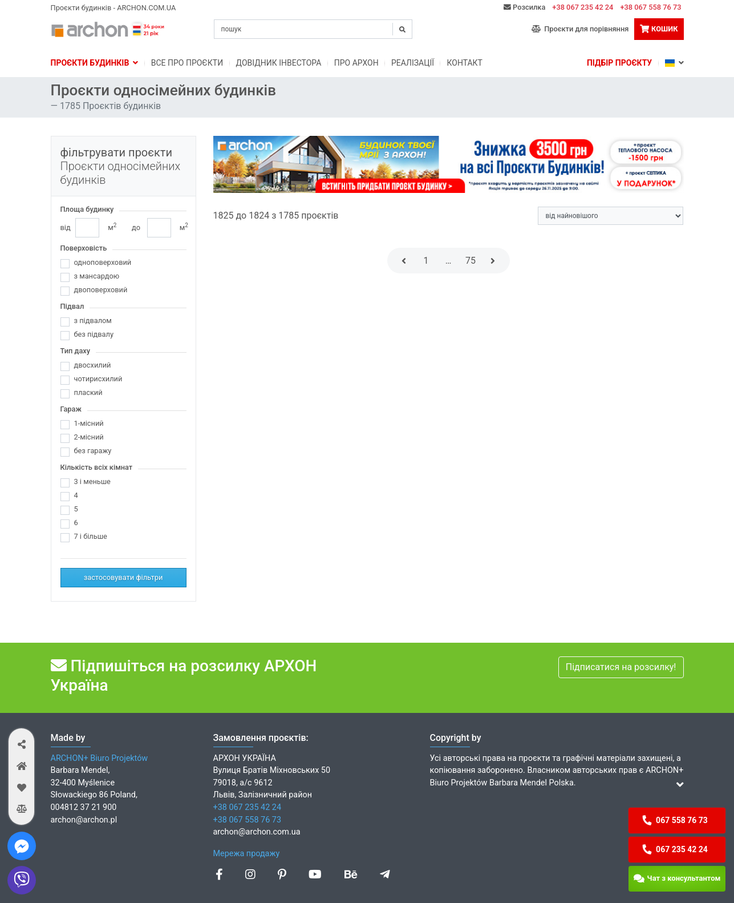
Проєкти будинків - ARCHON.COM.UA (113, 7)
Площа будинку (87, 209)
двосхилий (92, 365)
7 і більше (90, 536)
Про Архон (356, 62)
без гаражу (93, 450)
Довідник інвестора (279, 62)
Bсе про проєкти (187, 62)
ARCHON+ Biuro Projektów (99, 758)
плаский (88, 392)
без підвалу (94, 334)
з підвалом (93, 320)
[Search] (313, 29)
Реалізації (412, 62)
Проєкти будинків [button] (95, 62)
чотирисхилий (98, 378)
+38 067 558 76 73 (650, 7)
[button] (21, 744)
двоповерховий (101, 289)
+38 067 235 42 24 (582, 7)
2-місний (89, 437)
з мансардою (97, 276)
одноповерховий (103, 262)
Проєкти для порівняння (580, 29)
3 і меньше (92, 481)
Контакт (464, 62)
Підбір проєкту (619, 62)
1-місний (89, 423)
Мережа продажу (246, 853)
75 (470, 260)
